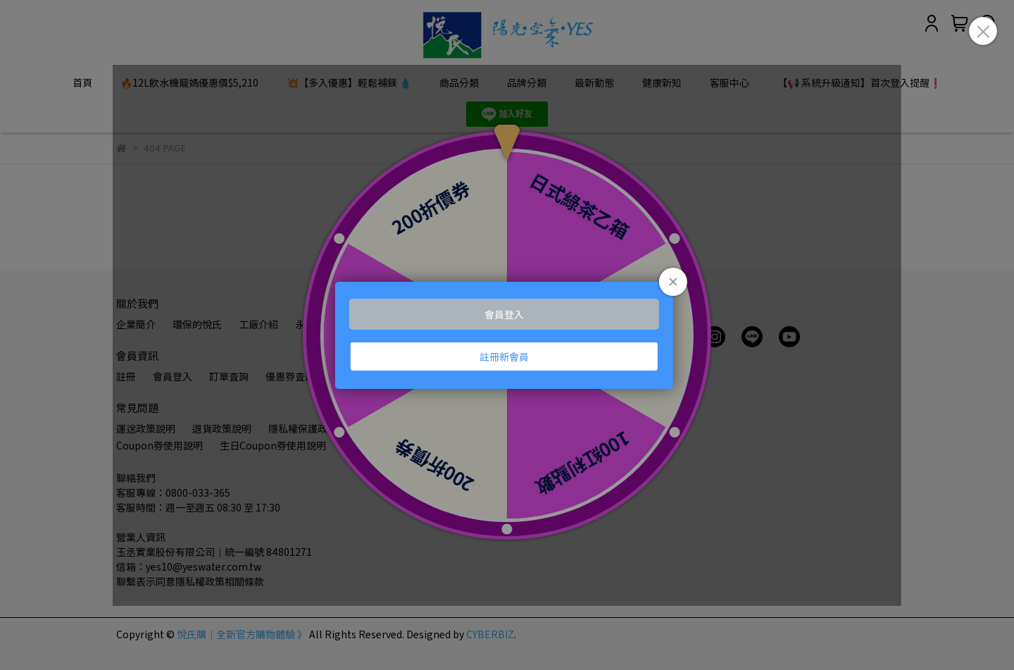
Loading (507, 335)
